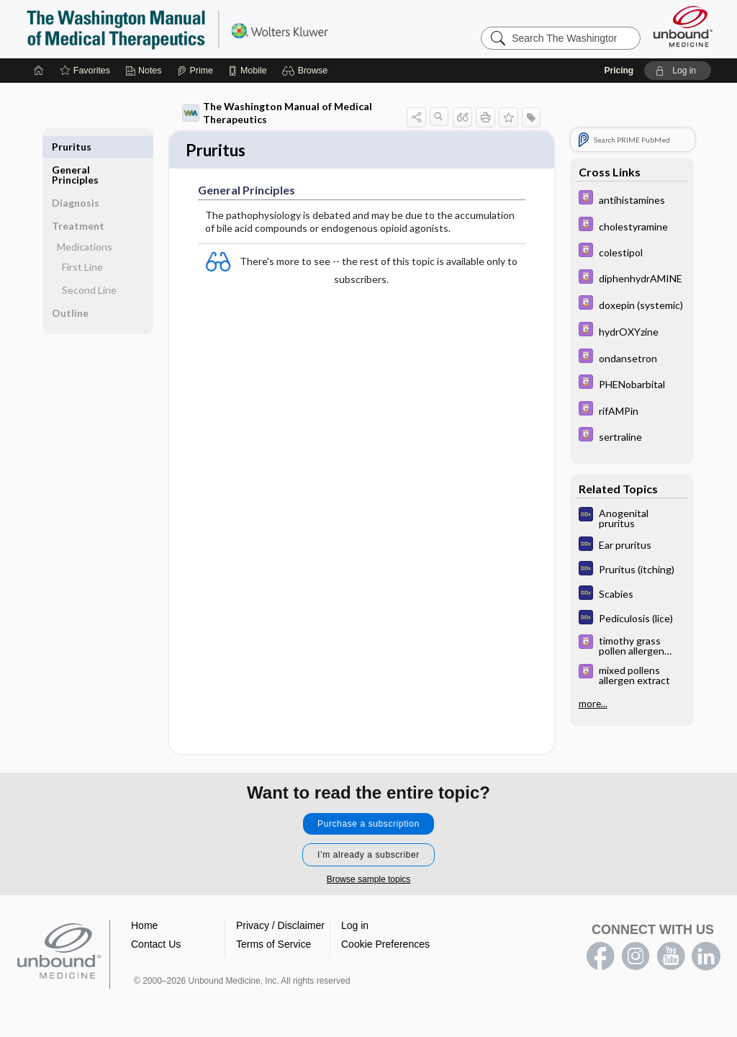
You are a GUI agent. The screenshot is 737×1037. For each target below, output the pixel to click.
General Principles (75, 151)
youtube (670, 957)
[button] (307, 70)
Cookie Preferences (385, 945)
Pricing (618, 71)
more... (593, 703)
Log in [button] (354, 927)
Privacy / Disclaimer (280, 927)
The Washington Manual (206, 28)
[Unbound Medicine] (683, 26)
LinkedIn (706, 957)
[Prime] (195, 70)
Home (144, 927)
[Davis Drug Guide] (632, 199)
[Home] (39, 70)
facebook (600, 957)
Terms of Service (273, 945)
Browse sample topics (369, 881)
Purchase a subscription (368, 825)
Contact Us (156, 945)
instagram (635, 957)
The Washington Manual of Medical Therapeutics (277, 112)
